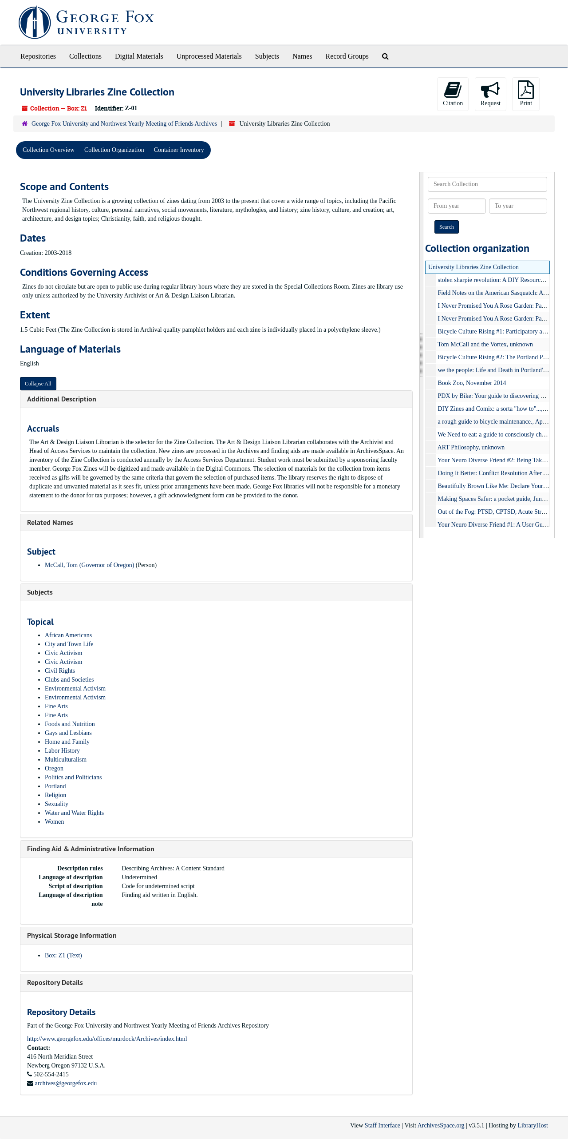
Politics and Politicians (73, 777)
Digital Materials (139, 56)
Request (491, 93)
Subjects (267, 56)
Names (302, 56)
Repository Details (55, 982)
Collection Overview (49, 150)
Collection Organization (114, 150)
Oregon (54, 768)
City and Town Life (69, 644)
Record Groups (346, 56)
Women (54, 821)
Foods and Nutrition (70, 724)
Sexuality (56, 804)
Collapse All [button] (38, 384)
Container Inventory (179, 150)
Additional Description (61, 399)
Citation (453, 93)
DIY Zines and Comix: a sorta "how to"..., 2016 (497, 408)
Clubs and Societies (69, 679)
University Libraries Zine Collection (473, 267)
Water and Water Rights (74, 813)
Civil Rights (60, 670)
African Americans (68, 635)
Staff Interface (382, 1125)
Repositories (38, 56)
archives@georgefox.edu (66, 1083)
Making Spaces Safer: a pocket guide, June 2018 (498, 499)
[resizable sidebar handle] (421, 355)
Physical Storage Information (72, 935)
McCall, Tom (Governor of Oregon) (89, 565)
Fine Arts (56, 706)
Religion (55, 795)
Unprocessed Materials (209, 56)
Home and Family (67, 741)
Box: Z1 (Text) (63, 955)
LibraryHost (533, 1125)
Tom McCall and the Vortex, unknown (485, 344)
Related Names (50, 522)
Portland (55, 786)
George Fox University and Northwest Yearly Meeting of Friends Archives (124, 123)
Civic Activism (63, 653)
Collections (85, 56)
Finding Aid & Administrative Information (90, 848)
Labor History (62, 750)
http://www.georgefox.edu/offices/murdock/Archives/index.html (107, 1039)
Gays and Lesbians (68, 733)
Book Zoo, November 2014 (472, 383)
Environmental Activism (75, 688)
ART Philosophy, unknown (471, 447)
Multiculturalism (66, 759)
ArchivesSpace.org (441, 1125)
